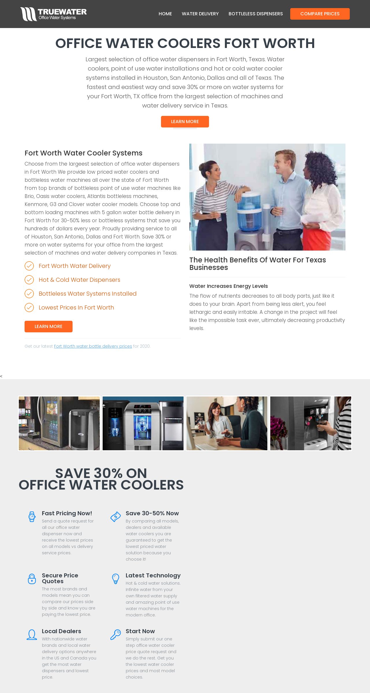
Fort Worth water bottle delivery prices (93, 346)
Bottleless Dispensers (256, 13)
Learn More (185, 121)
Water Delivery (200, 13)
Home (165, 13)
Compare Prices (320, 13)
